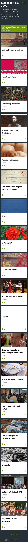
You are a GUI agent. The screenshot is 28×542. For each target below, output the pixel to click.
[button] (25, 56)
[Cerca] (22, 3)
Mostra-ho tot (6, 30)
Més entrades (14, 534)
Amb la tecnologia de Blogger (14, 540)
